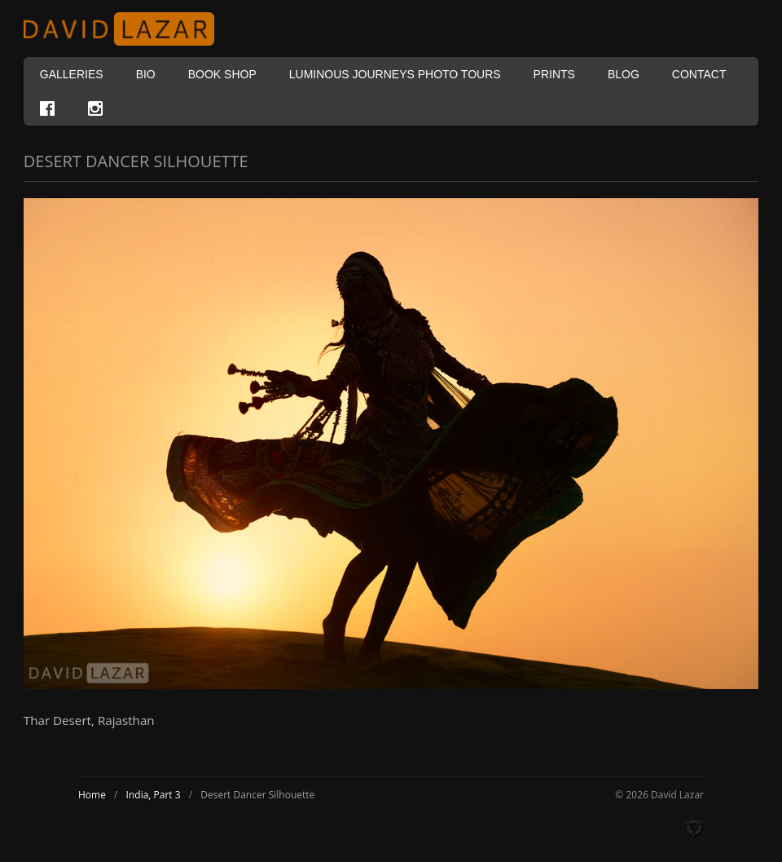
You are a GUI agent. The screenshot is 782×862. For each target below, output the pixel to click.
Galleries (71, 74)
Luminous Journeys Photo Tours (395, 74)
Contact (699, 74)
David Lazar (125, 29)
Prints (554, 74)
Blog (623, 74)
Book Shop (222, 74)
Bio (146, 74)
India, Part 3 (153, 795)
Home (92, 795)
